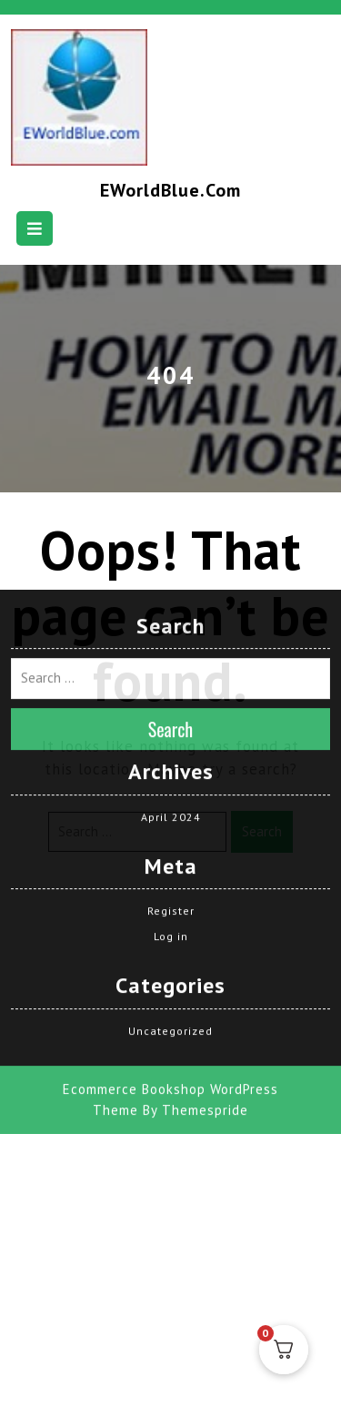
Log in (171, 865)
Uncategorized (170, 960)
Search (171, 658)
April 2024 (171, 745)
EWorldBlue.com (170, 190)
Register (171, 839)
